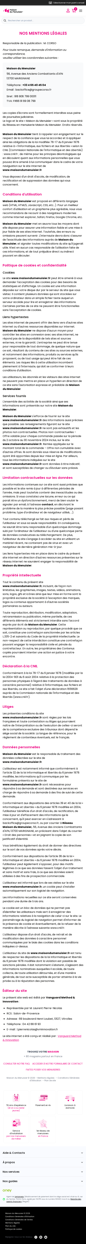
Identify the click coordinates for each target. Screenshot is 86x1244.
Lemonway (19, 1196)
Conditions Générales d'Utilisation (19, 1216)
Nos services (43, 1172)
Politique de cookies (13, 1229)
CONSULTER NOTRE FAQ (16, 1063)
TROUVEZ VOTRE (43, 1051)
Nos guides (43, 1181)
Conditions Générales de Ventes (19, 1219)
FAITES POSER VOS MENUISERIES (43, 1069)
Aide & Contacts (43, 1153)
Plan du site (10, 1226)
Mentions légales (45, 1077)
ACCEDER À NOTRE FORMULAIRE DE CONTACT (57, 1063)
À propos (43, 1162)
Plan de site (50, 1080)
